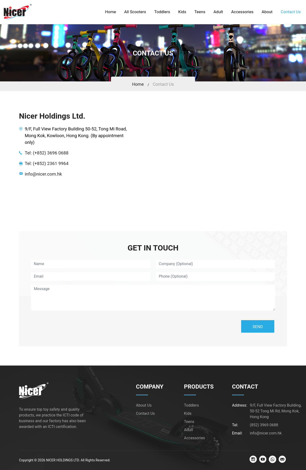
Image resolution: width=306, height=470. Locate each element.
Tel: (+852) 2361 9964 (46, 163)
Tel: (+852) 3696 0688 (46, 153)
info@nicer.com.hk (43, 174)
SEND (257, 326)
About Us (144, 405)
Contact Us (163, 84)
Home (138, 84)
